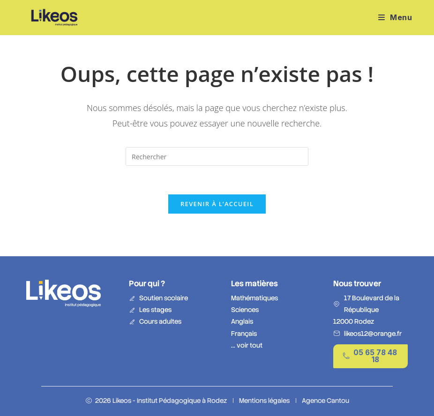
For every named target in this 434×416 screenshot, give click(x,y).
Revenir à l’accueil (217, 204)
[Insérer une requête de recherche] (217, 156)
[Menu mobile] (395, 17)
